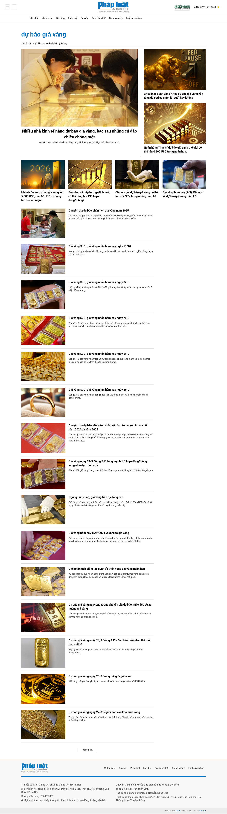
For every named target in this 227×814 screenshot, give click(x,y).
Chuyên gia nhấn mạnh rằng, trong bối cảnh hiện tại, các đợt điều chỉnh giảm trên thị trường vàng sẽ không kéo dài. (110, 616)
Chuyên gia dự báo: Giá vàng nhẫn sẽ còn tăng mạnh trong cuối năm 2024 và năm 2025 (109, 428)
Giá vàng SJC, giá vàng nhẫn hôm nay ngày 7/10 (102, 319)
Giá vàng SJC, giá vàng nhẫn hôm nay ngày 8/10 (102, 283)
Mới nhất (40, 18)
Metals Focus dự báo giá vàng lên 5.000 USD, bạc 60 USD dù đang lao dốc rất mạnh (41, 197)
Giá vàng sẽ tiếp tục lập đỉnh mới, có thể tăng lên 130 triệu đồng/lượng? (88, 195)
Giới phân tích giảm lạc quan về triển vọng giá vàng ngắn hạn (111, 569)
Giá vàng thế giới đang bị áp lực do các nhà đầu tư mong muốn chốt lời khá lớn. (107, 682)
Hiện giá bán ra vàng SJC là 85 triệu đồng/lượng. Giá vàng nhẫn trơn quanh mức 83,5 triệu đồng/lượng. (110, 290)
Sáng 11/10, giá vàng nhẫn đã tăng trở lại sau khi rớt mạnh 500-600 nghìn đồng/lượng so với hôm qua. (111, 254)
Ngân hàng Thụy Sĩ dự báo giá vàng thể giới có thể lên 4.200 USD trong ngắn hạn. (174, 151)
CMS (181, 811)
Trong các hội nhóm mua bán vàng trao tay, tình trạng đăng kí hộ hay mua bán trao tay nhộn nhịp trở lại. (111, 720)
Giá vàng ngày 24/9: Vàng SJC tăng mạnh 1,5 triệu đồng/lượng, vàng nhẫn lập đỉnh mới (104, 464)
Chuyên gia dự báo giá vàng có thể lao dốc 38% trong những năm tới (136, 195)
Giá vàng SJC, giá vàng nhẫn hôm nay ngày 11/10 (103, 247)
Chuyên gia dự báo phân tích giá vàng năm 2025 (102, 211)
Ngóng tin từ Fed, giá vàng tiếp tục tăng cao (99, 498)
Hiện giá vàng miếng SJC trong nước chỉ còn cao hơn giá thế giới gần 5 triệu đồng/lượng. (106, 652)
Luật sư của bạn (172, 18)
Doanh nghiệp (149, 18)
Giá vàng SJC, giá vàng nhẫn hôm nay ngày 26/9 (102, 390)
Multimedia (57, 18)
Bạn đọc (108, 18)
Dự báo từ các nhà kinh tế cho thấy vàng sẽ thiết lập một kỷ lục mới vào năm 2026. (79, 145)
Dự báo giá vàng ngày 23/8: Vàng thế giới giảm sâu (104, 677)
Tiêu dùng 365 (127, 18)
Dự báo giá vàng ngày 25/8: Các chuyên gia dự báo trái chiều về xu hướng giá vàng (111, 607)
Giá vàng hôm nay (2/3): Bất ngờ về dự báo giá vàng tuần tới (183, 195)
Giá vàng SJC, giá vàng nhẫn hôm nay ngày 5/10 (102, 354)
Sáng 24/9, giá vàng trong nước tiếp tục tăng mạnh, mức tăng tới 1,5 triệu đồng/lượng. (111, 471)
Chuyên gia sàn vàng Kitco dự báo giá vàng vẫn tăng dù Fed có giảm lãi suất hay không (174, 96)
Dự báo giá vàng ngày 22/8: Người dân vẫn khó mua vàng (108, 713)
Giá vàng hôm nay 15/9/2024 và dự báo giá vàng (102, 533)
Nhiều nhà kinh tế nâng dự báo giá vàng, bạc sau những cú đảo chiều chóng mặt (79, 135)
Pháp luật (91, 18)
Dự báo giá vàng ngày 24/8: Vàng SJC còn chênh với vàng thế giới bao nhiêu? (109, 643)
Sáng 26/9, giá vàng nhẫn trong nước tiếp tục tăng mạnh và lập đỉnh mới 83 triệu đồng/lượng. (108, 397)
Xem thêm (88, 750)
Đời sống (75, 18)
